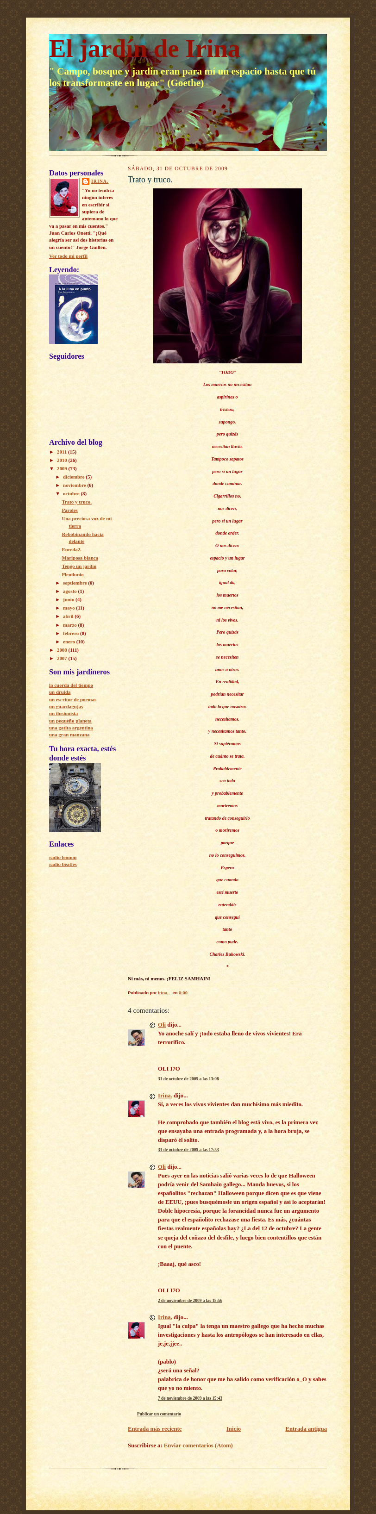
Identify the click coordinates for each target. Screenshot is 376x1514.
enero (69, 641)
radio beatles (63, 864)
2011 (62, 452)
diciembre (74, 477)
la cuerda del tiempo (71, 685)
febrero (71, 633)
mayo (69, 608)
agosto (70, 591)
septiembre (75, 583)
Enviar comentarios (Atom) (198, 1445)
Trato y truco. (77, 502)
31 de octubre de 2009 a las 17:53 (188, 1149)
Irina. (99, 181)
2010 (63, 460)
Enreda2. (71, 549)
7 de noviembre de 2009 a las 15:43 (190, 1398)
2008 (63, 650)
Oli (162, 1025)
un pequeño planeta (70, 720)
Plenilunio (72, 574)
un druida (60, 692)
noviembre (75, 485)
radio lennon (62, 857)
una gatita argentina (71, 727)
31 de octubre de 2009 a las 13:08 (188, 1079)
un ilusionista (63, 713)
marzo (70, 625)
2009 (63, 468)
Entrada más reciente (155, 1429)
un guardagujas (66, 706)
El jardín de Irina (144, 48)
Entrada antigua (306, 1429)
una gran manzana (69, 734)
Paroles (69, 510)
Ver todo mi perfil (68, 256)
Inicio (233, 1429)
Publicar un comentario (159, 1414)
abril (69, 616)
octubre (72, 493)
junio (69, 599)
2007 (63, 658)
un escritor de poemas (72, 699)
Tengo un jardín (79, 566)
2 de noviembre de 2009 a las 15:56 (190, 1300)
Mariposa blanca (80, 558)
